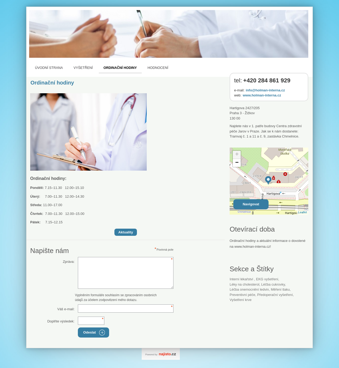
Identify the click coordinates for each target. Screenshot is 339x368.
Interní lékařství (242, 279)
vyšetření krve (241, 300)
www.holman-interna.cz (262, 95)
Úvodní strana (49, 68)
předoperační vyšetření (275, 295)
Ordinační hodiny (120, 68)
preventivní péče (242, 295)
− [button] (237, 163)
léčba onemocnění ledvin (249, 289)
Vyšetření (83, 68)
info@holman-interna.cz (265, 90)
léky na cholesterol (244, 284)
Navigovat (251, 204)
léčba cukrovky (273, 284)
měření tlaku (280, 289)
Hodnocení (158, 68)
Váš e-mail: (65, 309)
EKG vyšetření (267, 279)
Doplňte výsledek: (61, 321)
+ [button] (237, 155)
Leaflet (302, 212)
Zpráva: (68, 262)
